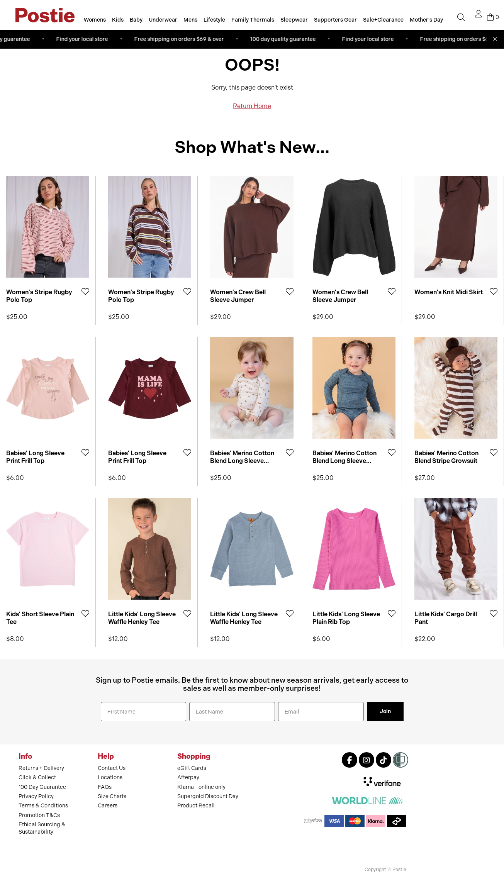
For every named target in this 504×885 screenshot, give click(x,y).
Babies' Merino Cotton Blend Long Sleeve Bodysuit (242, 456)
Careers (107, 805)
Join (385, 711)
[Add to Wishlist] (85, 291)
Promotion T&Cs (39, 815)
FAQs (105, 787)
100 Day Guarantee (42, 787)
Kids (118, 20)
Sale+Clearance (383, 20)
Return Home (252, 106)
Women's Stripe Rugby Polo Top (39, 295)
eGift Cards (191, 768)
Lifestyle (214, 20)
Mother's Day (426, 20)
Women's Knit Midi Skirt (448, 292)
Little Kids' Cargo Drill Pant (445, 617)
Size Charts (112, 796)
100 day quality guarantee (284, 39)
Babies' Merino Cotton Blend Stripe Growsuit (446, 456)
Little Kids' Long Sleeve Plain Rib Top (346, 617)
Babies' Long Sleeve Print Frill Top (35, 456)
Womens (95, 20)
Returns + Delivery (41, 768)
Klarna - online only (201, 787)
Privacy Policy (36, 796)
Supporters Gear (335, 20)
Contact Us (112, 768)
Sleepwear (294, 20)
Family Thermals (252, 20)
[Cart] (493, 17)
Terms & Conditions (43, 805)
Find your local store (84, 39)
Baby (136, 20)
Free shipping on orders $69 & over (181, 39)
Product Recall (196, 805)
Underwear (163, 20)
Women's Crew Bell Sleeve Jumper (238, 295)
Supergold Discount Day (207, 796)
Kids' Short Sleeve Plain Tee (40, 617)
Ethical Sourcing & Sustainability (42, 828)
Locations (110, 777)
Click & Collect (37, 777)
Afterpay (188, 777)
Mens (190, 20)
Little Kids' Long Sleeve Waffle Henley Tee (142, 617)
